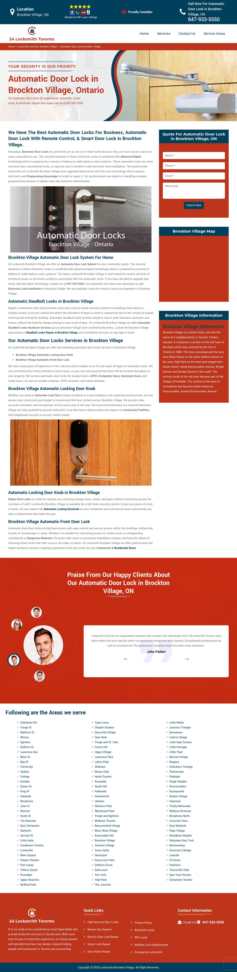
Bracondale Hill (104, 836)
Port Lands (27, 865)
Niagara (174, 762)
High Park (101, 880)
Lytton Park (102, 762)
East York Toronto (180, 875)
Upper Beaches (29, 880)
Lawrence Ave (29, 752)
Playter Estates (29, 860)
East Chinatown (30, 826)
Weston (25, 811)
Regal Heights (178, 782)
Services (163, 33)
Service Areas (214, 33)
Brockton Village (105, 841)
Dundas (25, 782)
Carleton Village (104, 845)
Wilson (24, 737)
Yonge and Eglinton (106, 816)
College (25, 777)
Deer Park (101, 737)
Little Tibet (176, 752)
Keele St (25, 816)
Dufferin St (27, 747)
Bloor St (25, 757)
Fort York (100, 875)
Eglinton (25, 742)
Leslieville (26, 850)
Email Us (189, 922)
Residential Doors (125, 548)
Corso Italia (102, 850)
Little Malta (176, 723)
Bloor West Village (106, 831)
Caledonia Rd (28, 723)
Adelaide (25, 796)
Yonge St (25, 728)
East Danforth (177, 826)
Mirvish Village (178, 757)
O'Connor (175, 860)
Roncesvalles (177, 787)
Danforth (25, 831)
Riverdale (26, 875)
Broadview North (179, 816)
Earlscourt (101, 870)
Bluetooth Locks (144, 930)
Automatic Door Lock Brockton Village (80, 46)
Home (144, 33)
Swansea (175, 801)
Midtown (100, 767)
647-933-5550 (204, 19)
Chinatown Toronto (180, 880)
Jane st (25, 806)
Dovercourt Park (104, 860)
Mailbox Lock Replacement (151, 945)
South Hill (101, 787)
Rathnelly (100, 791)
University (26, 767)
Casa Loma (102, 723)
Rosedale (100, 782)
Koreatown (176, 732)
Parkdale (174, 777)
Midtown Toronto (105, 821)
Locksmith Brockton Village (117, 968)
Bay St (24, 762)
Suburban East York (181, 841)
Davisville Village (105, 732)
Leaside (174, 855)
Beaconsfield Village (107, 826)
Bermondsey (177, 845)
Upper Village (103, 752)
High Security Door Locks (102, 922)
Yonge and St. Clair (106, 742)
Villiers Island (28, 870)
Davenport (101, 855)
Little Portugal (178, 747)
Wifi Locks (141, 937)
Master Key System (99, 930)
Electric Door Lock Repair (103, 937)
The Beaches (28, 821)
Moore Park (102, 772)
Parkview (174, 865)
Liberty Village (178, 737)
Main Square (28, 855)
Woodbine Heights (180, 836)
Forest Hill (101, 747)
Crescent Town (178, 821)
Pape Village (177, 831)
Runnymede (176, 791)
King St (24, 791)
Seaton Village (178, 796)
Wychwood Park (104, 811)
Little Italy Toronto (180, 742)
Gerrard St (26, 836)
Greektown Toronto (32, 845)
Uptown (99, 801)
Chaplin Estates (104, 728)
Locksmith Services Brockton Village (37, 46)
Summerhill (102, 796)
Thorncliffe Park (179, 870)
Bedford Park (28, 885)
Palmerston (176, 772)
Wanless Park (103, 806)
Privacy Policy (143, 923)
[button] (39, 676)
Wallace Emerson (180, 811)
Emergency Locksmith (148, 952)
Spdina (24, 772)
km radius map (194, 268)
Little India (27, 841)
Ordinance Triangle (181, 767)
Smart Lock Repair (98, 944)
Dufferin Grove (103, 865)
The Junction (103, 885)
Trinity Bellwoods (180, 806)
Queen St (26, 787)
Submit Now (193, 205)
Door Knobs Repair (98, 952)
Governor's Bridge (180, 850)
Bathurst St (27, 732)
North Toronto (103, 777)
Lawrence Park (104, 757)
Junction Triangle (180, 728)
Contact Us (187, 33)
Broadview (26, 801)
